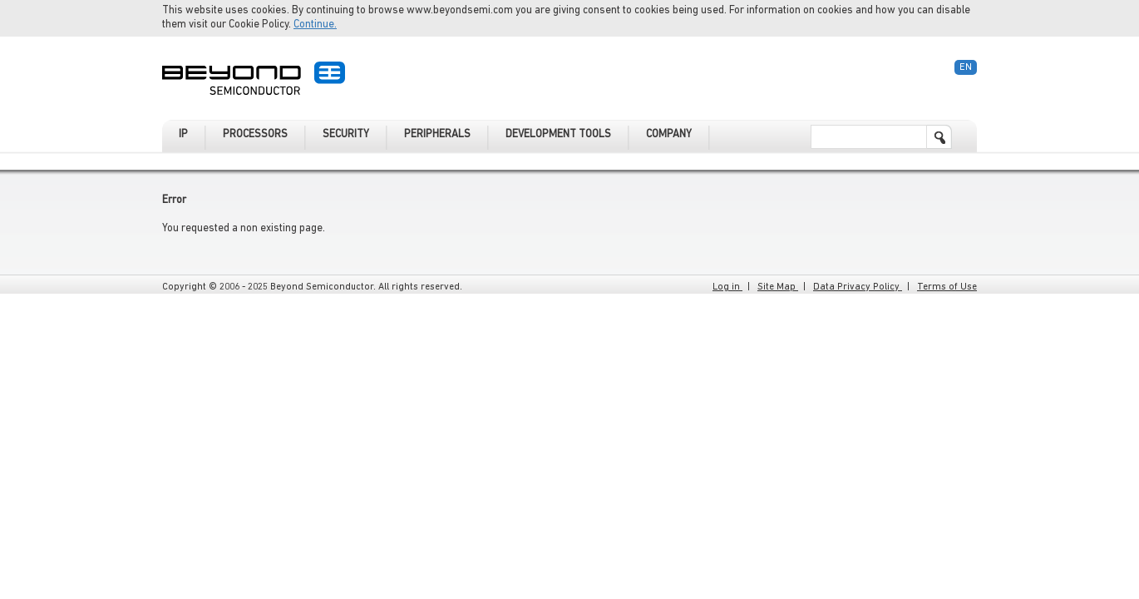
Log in (727, 287)
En (965, 67)
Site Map (777, 287)
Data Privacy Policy (857, 287)
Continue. (315, 24)
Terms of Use (947, 287)
